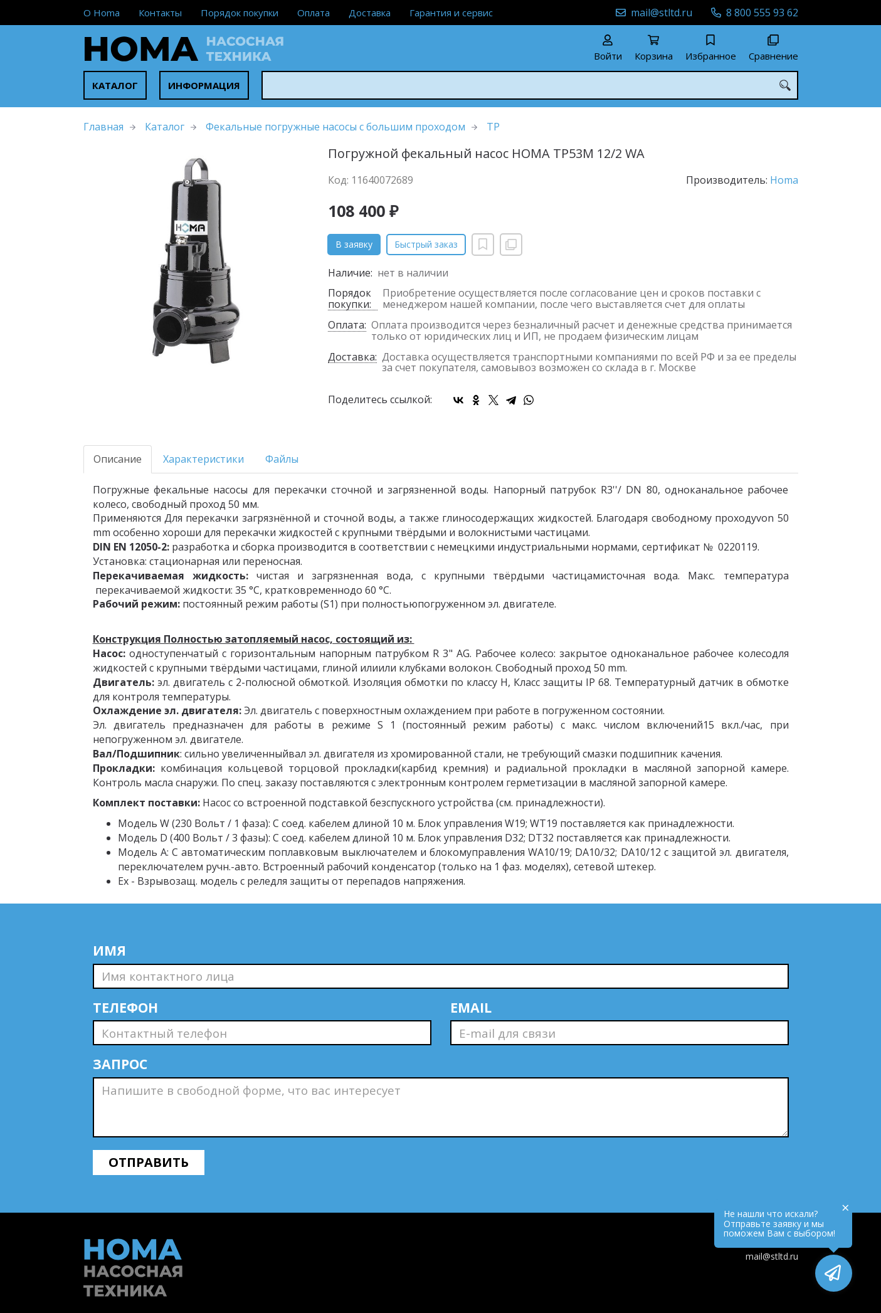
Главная (103, 127)
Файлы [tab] (281, 459)
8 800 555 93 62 (762, 12)
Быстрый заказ (426, 244)
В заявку (353, 244)
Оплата (313, 12)
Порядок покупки (239, 12)
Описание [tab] (117, 459)
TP (493, 127)
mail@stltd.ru (661, 12)
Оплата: (347, 326)
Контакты (160, 12)
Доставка (370, 12)
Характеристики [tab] (203, 459)
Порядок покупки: (349, 299)
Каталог (115, 85)
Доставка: (352, 358)
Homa (784, 180)
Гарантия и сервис (451, 12)
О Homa (101, 12)
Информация (204, 85)
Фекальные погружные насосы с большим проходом (335, 127)
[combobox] (529, 85)
